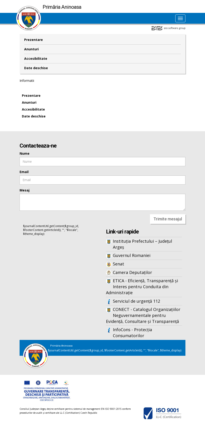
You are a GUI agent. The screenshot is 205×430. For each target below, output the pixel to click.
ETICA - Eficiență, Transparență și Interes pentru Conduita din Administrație (142, 286)
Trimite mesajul (167, 218)
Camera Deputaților (132, 272)
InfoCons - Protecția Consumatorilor (132, 332)
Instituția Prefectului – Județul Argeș (142, 244)
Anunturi (31, 49)
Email (24, 172)
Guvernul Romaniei (131, 255)
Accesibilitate (35, 58)
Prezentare (33, 39)
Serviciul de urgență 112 (136, 301)
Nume (24, 153)
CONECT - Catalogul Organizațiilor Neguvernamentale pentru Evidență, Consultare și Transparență (143, 315)
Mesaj (24, 190)
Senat (118, 264)
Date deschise (36, 68)
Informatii (27, 80)
